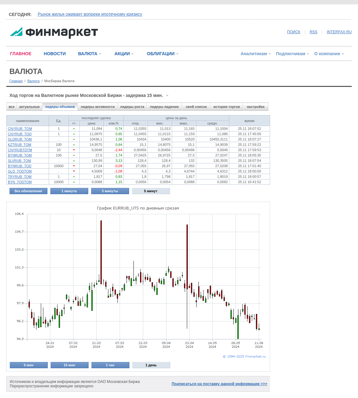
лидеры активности (98, 107)
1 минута (69, 191)
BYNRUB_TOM (20, 155)
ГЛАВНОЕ (20, 53)
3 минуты (110, 191)
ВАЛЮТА (87, 53)
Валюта (33, 81)
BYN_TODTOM (20, 182)
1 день (151, 365)
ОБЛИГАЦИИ (161, 53)
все (12, 107)
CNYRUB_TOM (20, 128)
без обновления (28, 191)
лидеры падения (164, 107)
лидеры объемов (60, 107)
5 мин (29, 365)
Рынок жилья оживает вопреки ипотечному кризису (90, 14)
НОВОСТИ (55, 53)
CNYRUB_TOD (20, 134)
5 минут (150, 191)
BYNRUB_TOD (19, 166)
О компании (327, 53)
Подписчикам (291, 53)
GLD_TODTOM (20, 171)
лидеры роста (132, 107)
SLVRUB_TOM (19, 160)
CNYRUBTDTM (20, 150)
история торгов (227, 107)
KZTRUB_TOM (19, 144)
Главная (16, 81)
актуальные (29, 107)
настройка (255, 107)
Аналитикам (254, 53)
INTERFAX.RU (339, 32)
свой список (196, 107)
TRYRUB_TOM (19, 176)
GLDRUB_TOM (20, 139)
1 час (110, 365)
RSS (313, 32)
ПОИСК (293, 32)
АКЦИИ (122, 53)
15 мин (69, 365)
